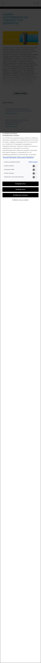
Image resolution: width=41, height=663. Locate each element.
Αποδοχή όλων (20, 189)
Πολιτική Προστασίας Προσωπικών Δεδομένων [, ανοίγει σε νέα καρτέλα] (18, 157)
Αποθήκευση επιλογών (20, 195)
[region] (20, 398)
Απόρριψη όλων (20, 183)
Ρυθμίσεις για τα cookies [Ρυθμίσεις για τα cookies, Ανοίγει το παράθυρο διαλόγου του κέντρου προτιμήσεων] (20, 199)
